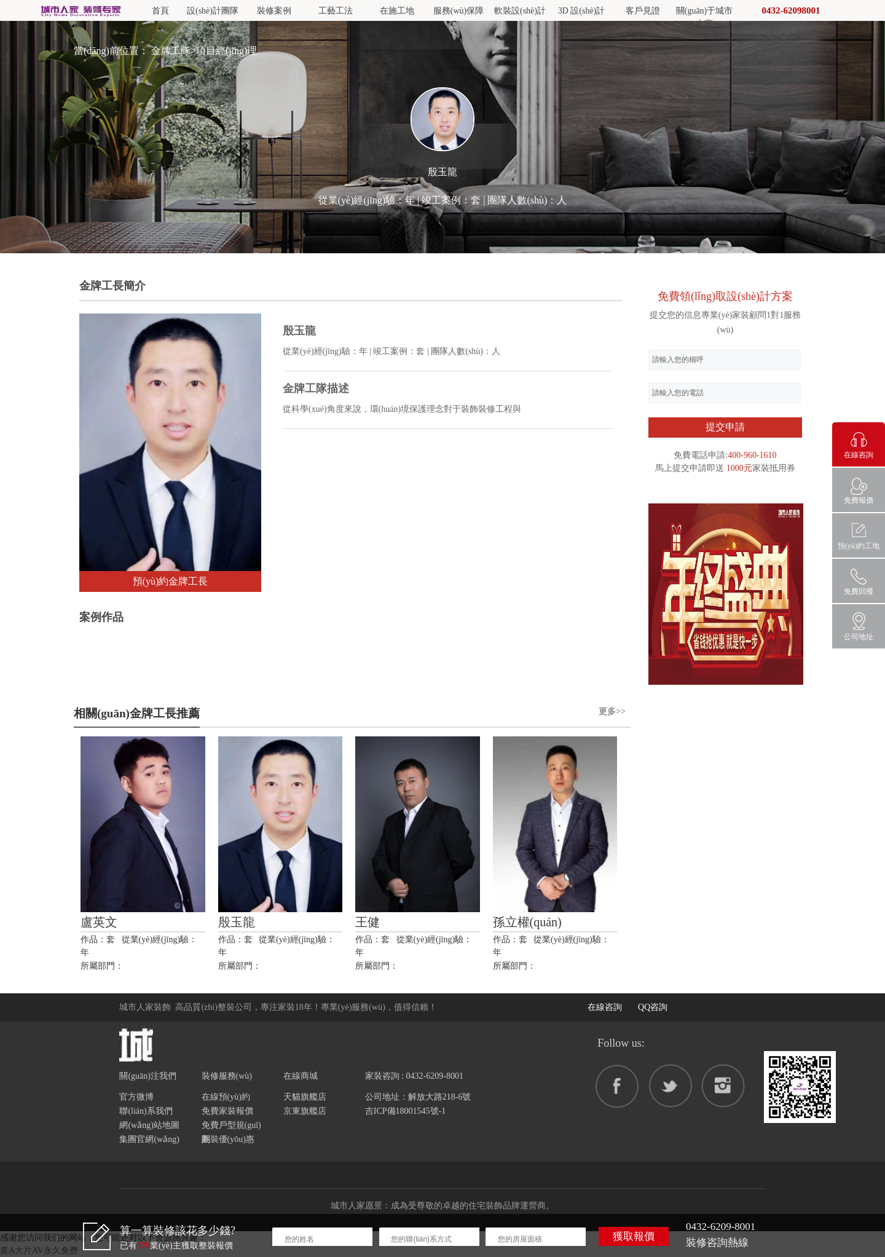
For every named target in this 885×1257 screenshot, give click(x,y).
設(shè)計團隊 (212, 10)
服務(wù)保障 (458, 10)
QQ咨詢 (652, 1007)
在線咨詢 (605, 1007)
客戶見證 (643, 10)
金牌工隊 (171, 50)
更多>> (612, 711)
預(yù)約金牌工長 (170, 581)
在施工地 (397, 10)
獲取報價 (634, 1236)
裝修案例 (274, 10)
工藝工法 (335, 10)
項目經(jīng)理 (227, 50)
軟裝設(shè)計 (520, 10)
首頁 (160, 10)
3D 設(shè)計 (581, 10)
